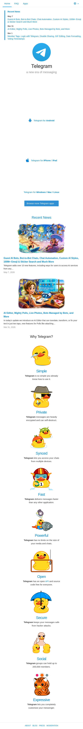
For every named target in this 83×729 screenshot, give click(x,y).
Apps (25, 3)
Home (7, 3)
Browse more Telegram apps (41, 203)
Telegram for (41, 102)
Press (42, 726)
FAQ (16, 3)
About (28, 726)
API (47, 581)
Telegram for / (42, 145)
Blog (35, 726)
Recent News (14, 11)
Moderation (52, 726)
